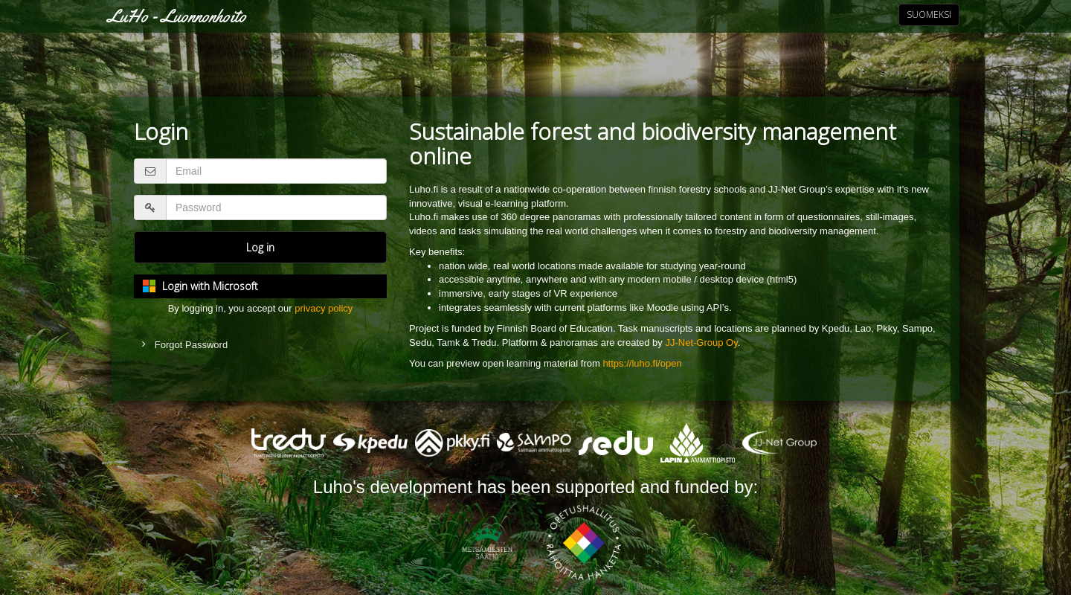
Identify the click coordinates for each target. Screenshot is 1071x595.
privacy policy (324, 308)
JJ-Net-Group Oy (701, 342)
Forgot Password (191, 344)
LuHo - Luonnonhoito (177, 16)
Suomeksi (929, 14)
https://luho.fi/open (641, 363)
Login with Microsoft (210, 286)
